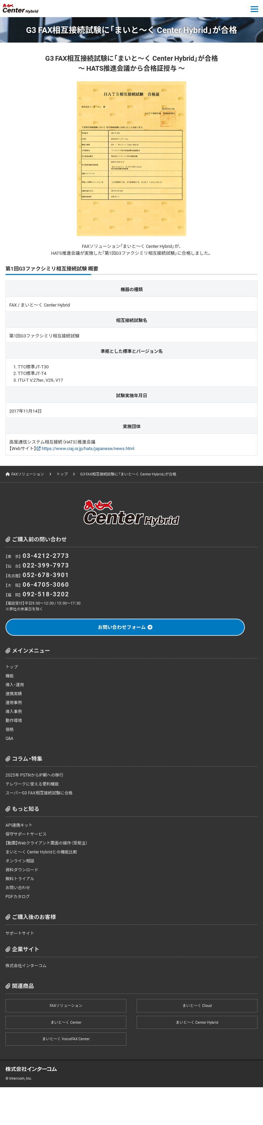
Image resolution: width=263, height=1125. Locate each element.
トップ (62, 474)
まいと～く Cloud (197, 1005)
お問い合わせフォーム (122, 626)
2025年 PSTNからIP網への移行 (34, 775)
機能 (9, 676)
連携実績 (13, 693)
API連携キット (19, 825)
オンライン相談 (19, 861)
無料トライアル (19, 878)
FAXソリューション (27, 474)
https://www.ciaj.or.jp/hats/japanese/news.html (88, 448)
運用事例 (13, 702)
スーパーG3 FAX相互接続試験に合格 (39, 793)
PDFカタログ (17, 896)
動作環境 (13, 720)
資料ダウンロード (21, 869)
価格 (9, 729)
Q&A (9, 738)
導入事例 (13, 711)
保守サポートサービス (26, 834)
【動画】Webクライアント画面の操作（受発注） (46, 843)
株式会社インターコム (26, 965)
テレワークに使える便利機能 (32, 784)
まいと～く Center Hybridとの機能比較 (41, 852)
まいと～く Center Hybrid (197, 1022)
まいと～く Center (66, 1022)
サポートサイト (19, 933)
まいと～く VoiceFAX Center (66, 1039)
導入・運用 (14, 684)
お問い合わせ (17, 887)
